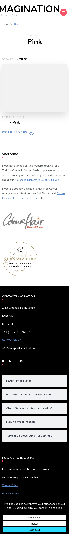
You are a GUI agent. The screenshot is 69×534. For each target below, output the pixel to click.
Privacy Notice (11, 494)
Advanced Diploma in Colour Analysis (36, 180)
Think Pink (11, 122)
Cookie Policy (10, 485)
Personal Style (13, 117)
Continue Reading (14, 132)
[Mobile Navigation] (63, 12)
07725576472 (11, 340)
